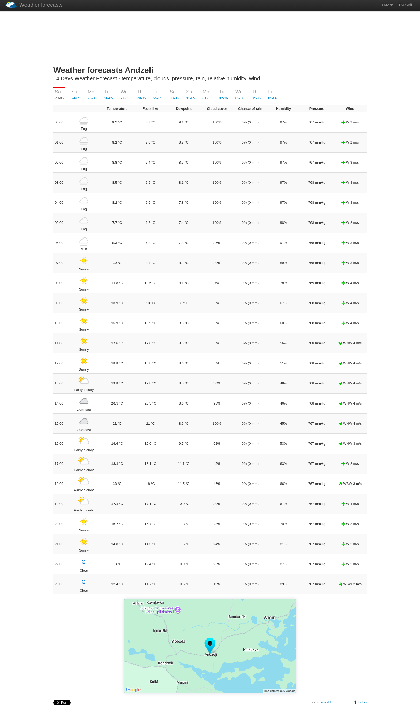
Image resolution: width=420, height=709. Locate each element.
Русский (405, 5)
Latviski (387, 5)
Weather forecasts (34, 5)
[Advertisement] (210, 37)
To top (360, 702)
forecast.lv (324, 702)
